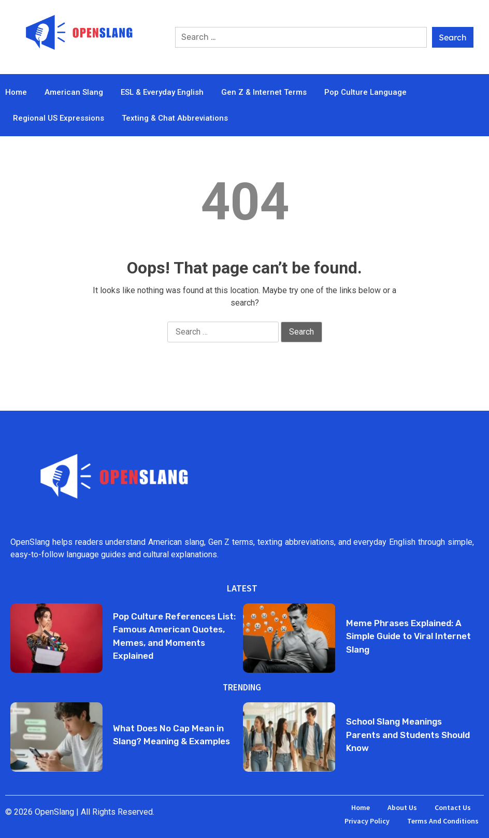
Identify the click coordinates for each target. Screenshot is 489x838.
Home (16, 92)
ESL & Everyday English (162, 92)
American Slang (74, 92)
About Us (402, 807)
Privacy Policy (367, 821)
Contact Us (453, 807)
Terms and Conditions (443, 821)
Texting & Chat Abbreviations (175, 118)
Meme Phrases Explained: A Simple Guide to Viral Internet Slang (408, 636)
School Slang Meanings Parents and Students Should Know (408, 734)
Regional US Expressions (58, 118)
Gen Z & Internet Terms (264, 92)
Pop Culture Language (365, 92)
